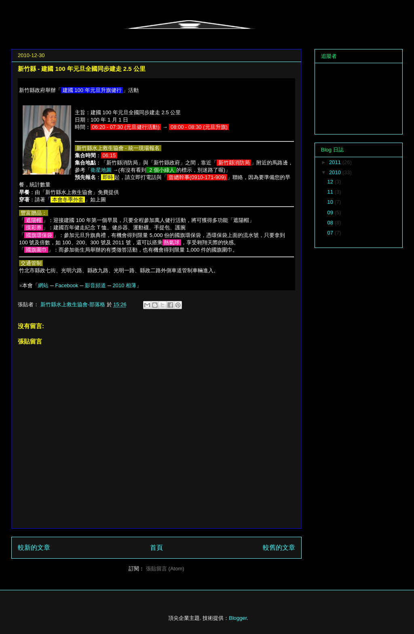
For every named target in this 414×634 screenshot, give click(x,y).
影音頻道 (95, 285)
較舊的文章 (279, 547)
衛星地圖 (101, 170)
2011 (335, 162)
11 (331, 192)
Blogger (238, 618)
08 (331, 223)
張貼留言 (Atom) (165, 569)
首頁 (156, 547)
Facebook (66, 285)
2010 (335, 172)
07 (331, 233)
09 (331, 212)
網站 (43, 285)
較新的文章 (34, 547)
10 (331, 202)
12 (331, 182)
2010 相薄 (125, 285)
